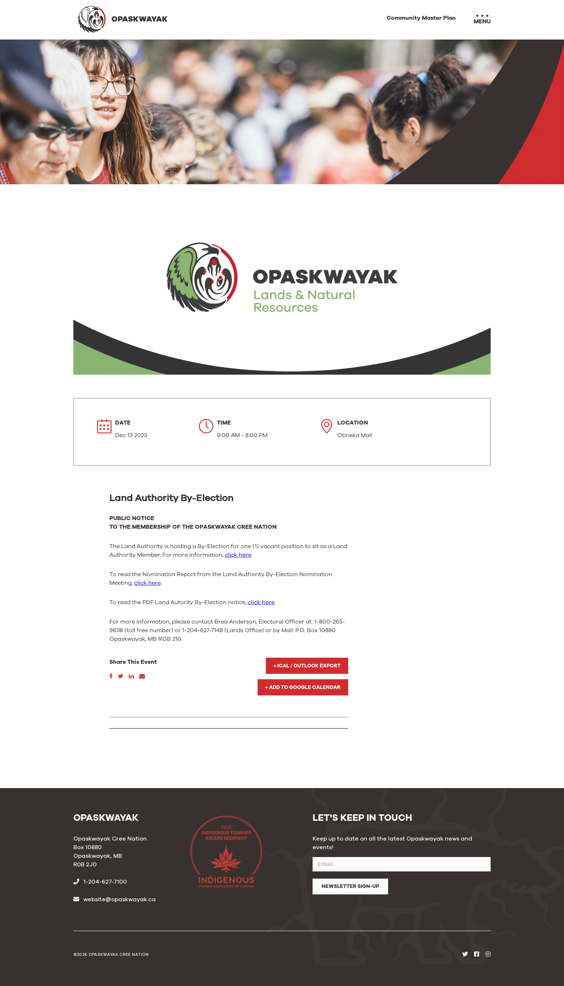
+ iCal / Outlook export (307, 665)
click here (238, 555)
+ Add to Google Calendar (303, 687)
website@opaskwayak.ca (114, 899)
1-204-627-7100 (100, 882)
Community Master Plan (421, 18)
